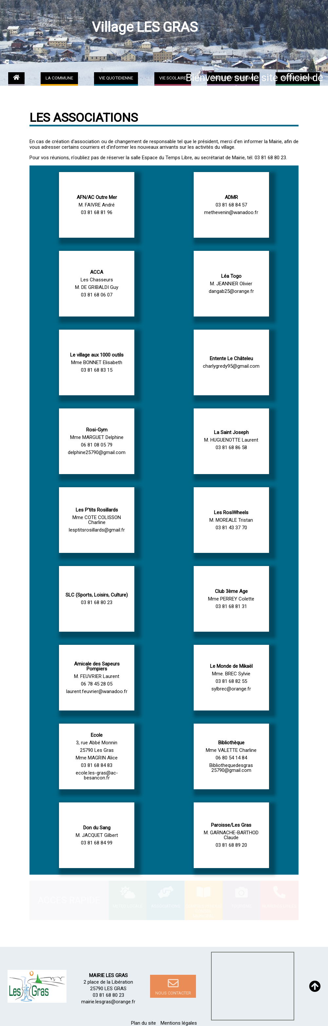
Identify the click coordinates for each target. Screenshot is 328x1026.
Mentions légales (179, 1023)
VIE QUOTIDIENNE (116, 77)
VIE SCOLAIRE (172, 77)
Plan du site (143, 1023)
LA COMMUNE (59, 77)
